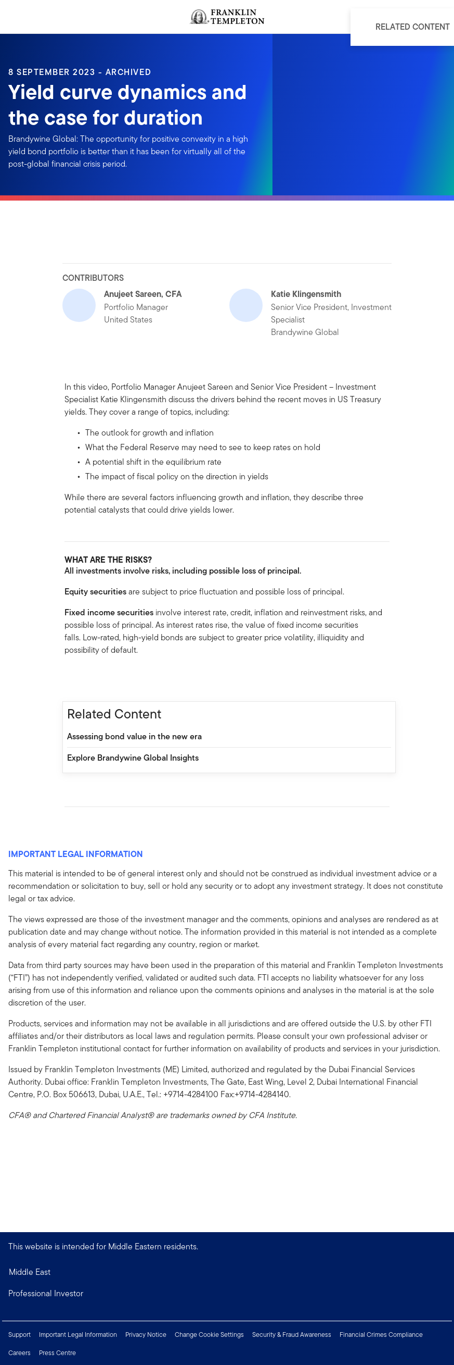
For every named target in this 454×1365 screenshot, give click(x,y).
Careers (19, 1353)
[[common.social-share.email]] (122, 679)
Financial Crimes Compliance (381, 1334)
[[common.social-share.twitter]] (106, 679)
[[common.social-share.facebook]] (72, 679)
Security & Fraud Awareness (291, 1334)
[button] (227, 1293)
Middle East (29, 1272)
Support (19, 1334)
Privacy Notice (145, 1334)
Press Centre (57, 1353)
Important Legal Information (78, 1334)
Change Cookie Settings (209, 1334)
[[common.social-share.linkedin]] (89, 679)
